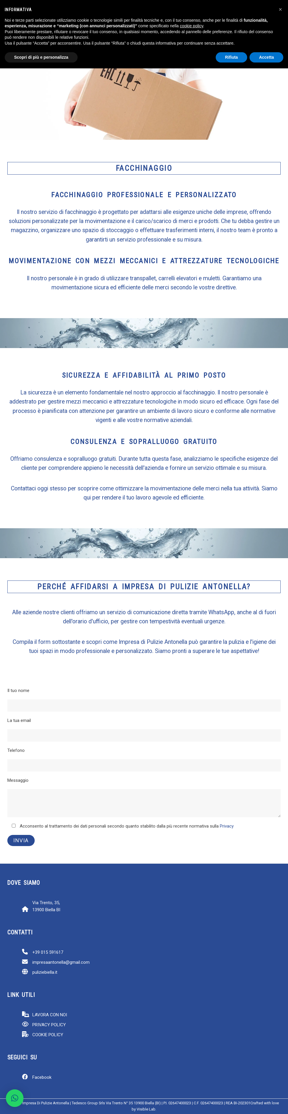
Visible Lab (146, 1109)
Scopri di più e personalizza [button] (41, 57)
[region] (144, 95)
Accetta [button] (266, 57)
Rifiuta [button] (231, 57)
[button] (15, 1098)
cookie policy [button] (191, 25)
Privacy (227, 826)
